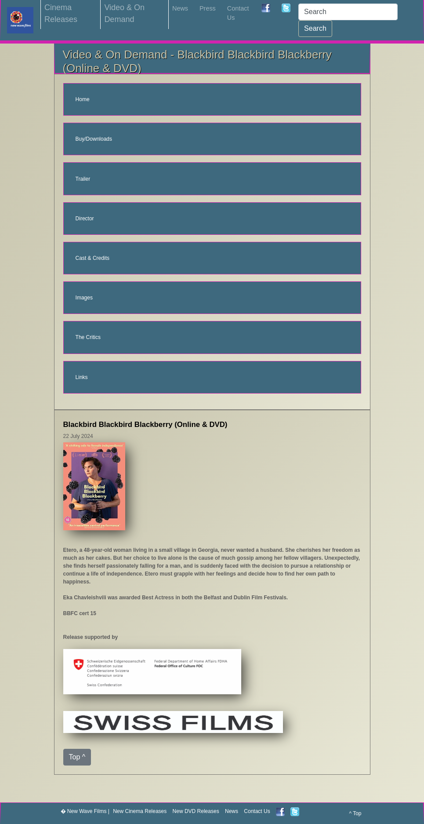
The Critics (88, 337)
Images (84, 298)
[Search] (348, 12)
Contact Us (238, 13)
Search (315, 28)
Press (207, 8)
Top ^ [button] (77, 757)
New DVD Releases (196, 811)
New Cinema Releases (140, 811)
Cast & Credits (92, 258)
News (180, 8)
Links (82, 377)
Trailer (83, 179)
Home (83, 99)
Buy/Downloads (94, 139)
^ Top (355, 813)
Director (85, 218)
